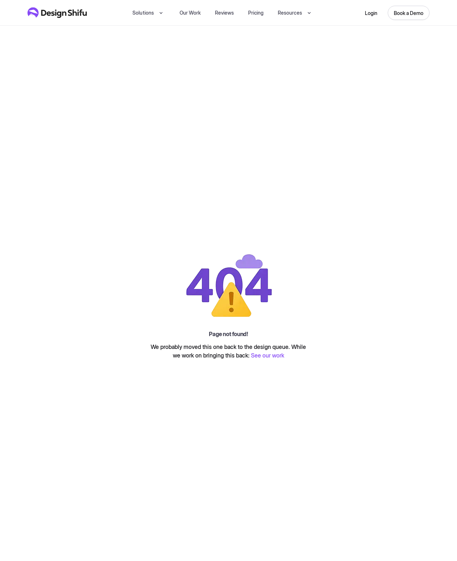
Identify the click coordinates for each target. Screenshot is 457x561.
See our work (267, 355)
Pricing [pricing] (255, 13)
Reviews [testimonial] (224, 13)
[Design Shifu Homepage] (57, 12)
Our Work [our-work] (190, 13)
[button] (148, 12)
